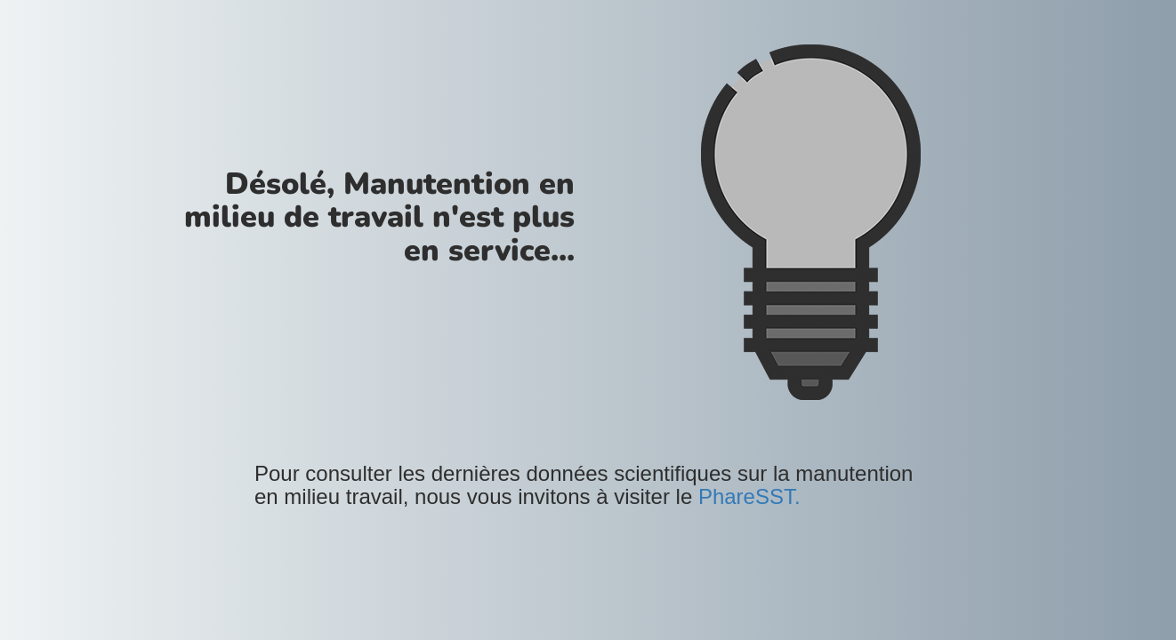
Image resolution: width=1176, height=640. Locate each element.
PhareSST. (749, 496)
